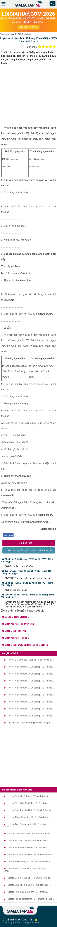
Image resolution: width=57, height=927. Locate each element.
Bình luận (8, 535)
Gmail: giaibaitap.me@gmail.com (21, 922)
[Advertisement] (28, 96)
